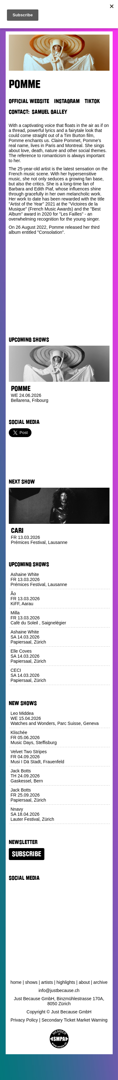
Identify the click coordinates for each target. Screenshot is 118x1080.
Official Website (29, 101)
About (84, 982)
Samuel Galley (49, 112)
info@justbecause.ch (58, 990)
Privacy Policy (24, 1019)
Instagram (67, 101)
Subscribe (26, 854)
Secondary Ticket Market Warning (75, 1019)
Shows (31, 982)
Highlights (66, 982)
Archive (100, 982)
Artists (47, 982)
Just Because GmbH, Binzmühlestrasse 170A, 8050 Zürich (59, 1001)
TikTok (92, 101)
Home (15, 982)
